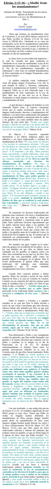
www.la (17, 29)
